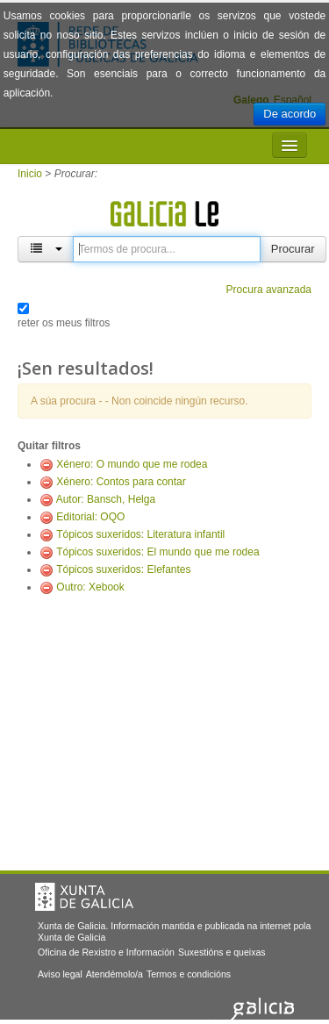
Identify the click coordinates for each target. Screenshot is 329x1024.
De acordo (289, 113)
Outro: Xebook (90, 587)
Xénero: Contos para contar (120, 482)
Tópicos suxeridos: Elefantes (123, 569)
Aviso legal (60, 974)
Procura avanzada (268, 289)
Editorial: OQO (90, 517)
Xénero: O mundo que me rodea (131, 464)
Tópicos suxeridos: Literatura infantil (140, 534)
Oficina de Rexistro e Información (106, 952)
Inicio (30, 174)
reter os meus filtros (64, 323)
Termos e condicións (189, 974)
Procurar (293, 248)
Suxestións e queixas (222, 952)
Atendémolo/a (114, 974)
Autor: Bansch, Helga (105, 499)
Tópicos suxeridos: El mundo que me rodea (157, 552)
